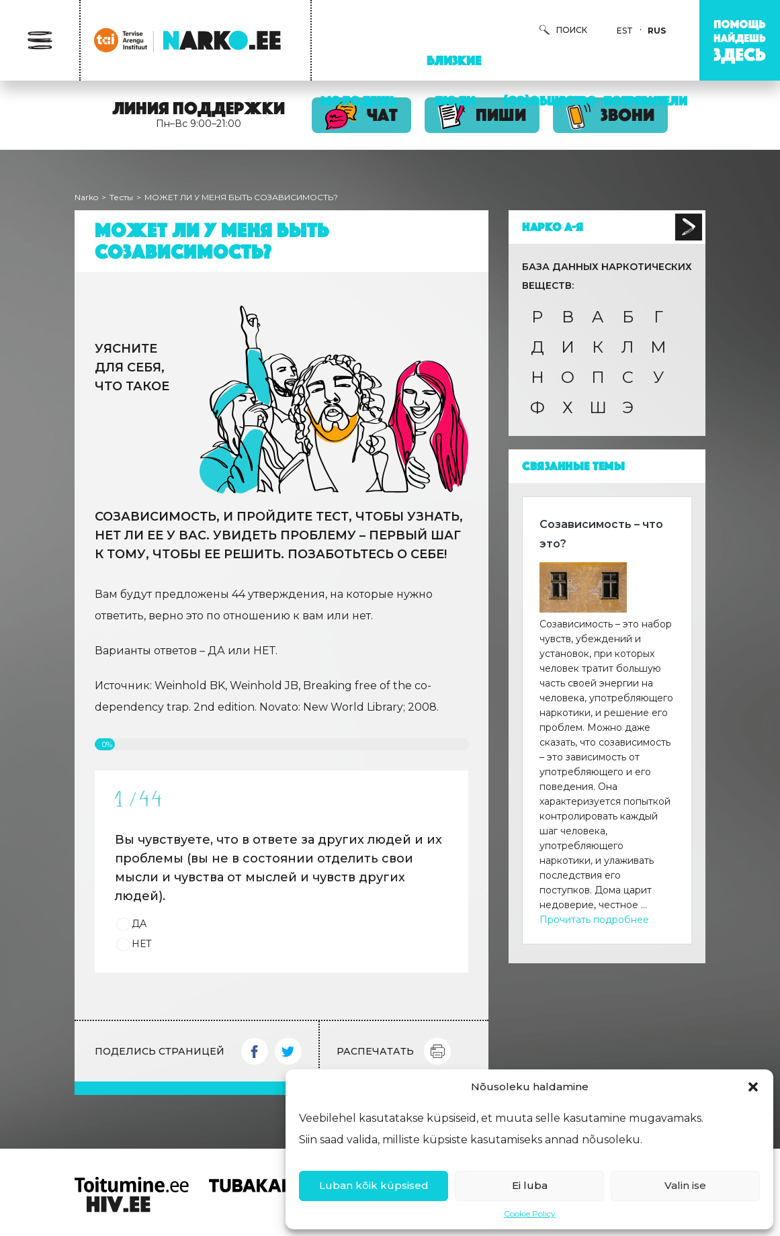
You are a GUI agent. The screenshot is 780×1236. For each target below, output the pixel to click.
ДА (139, 924)
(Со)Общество (550, 101)
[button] (753, 1087)
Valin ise (685, 1185)
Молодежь (358, 101)
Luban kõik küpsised (374, 1185)
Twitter (288, 1051)
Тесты (121, 197)
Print (437, 1051)
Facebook (254, 1051)
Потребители (645, 101)
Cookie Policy (530, 1213)
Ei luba (530, 1185)
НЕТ (142, 944)
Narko (86, 197)
